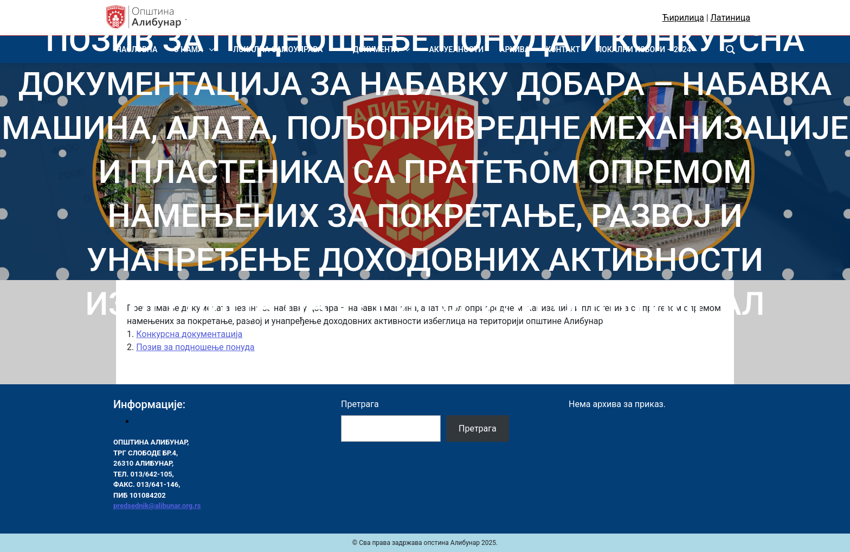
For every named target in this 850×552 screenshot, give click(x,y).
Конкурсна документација (189, 334)
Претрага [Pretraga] (478, 428)
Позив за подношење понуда (195, 347)
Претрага (360, 404)
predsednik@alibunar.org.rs (157, 506)
